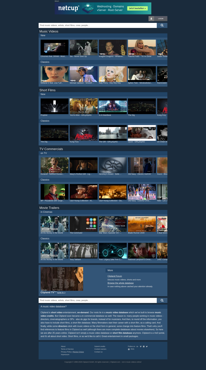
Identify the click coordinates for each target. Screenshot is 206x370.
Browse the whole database (121, 283)
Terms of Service (67, 349)
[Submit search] (162, 25)
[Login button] (151, 18)
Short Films (47, 90)
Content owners (100, 349)
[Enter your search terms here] (98, 25)
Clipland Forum (115, 276)
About (63, 346)
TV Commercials (51, 149)
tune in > (61, 292)
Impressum (65, 354)
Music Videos (48, 31)
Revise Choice (78, 352)
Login (160, 18)
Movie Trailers (49, 208)
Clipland (52, 18)
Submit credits (99, 346)
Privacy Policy (66, 352)
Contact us (98, 352)
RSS (131, 349)
